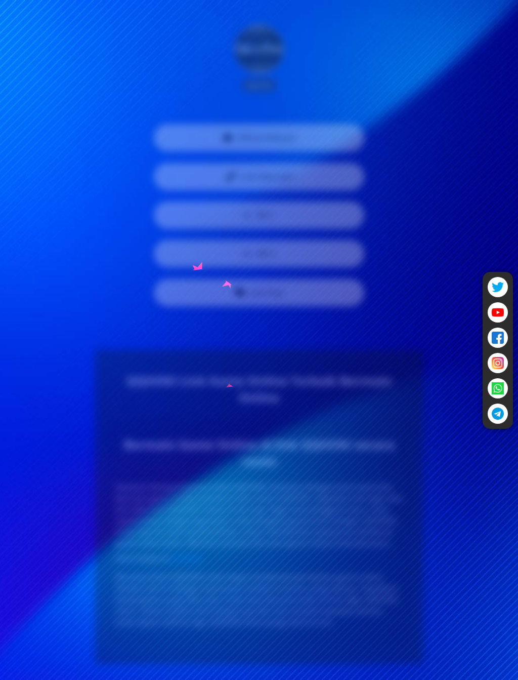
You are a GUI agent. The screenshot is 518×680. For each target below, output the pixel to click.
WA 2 (259, 253)
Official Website (259, 137)
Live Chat (259, 292)
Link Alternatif (259, 176)
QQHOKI (186, 558)
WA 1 (259, 215)
